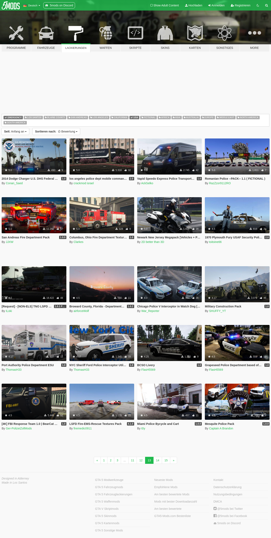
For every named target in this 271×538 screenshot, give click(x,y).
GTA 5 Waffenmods (107, 501)
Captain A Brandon (221, 428)
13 (149, 460)
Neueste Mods (163, 480)
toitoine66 (215, 242)
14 (157, 460)
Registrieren (240, 5)
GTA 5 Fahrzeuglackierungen (113, 494)
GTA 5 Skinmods (105, 516)
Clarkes (78, 242)
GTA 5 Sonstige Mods (109, 530)
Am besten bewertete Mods (171, 494)
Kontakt (218, 480)
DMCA (218, 501)
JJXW (9, 242)
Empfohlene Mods (166, 487)
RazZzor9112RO (220, 183)
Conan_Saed (14, 183)
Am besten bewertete (168, 508)
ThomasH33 (13, 369)
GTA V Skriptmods (106, 508)
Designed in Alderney (15, 478)
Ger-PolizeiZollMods (19, 428)
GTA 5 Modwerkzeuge (109, 480)
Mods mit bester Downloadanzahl (175, 501)
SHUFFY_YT (217, 311)
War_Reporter (150, 311)
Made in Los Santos (14, 482)
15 (166, 460)
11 (132, 460)
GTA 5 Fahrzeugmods (109, 487)
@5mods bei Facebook (230, 516)
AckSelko (147, 183)
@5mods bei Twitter (228, 509)
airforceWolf (81, 311)
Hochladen (193, 5)
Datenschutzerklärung (228, 487)
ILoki (9, 311)
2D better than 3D (152, 242)
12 (141, 460)
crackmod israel (84, 183)
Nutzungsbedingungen (228, 494)
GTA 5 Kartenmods (107, 523)
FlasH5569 (148, 369)
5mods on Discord (227, 523)
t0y (143, 428)
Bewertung (56, 131)
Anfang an (15, 131)
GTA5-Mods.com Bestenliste (172, 516)
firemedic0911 (83, 428)
